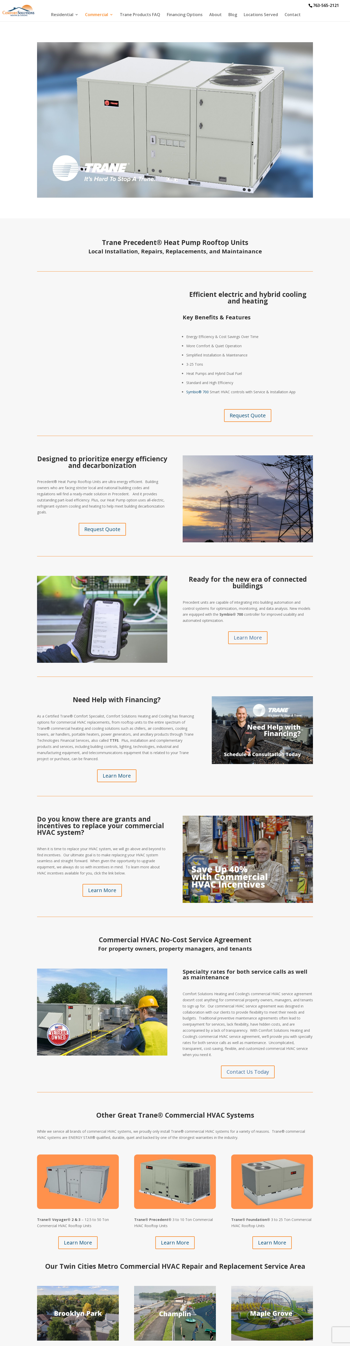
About (215, 15)
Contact (293, 15)
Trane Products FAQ (140, 15)
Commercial (96, 15)
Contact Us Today (248, 1071)
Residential (62, 15)
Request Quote (248, 415)
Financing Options (185, 15)
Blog (232, 15)
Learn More (248, 637)
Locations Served (261, 15)
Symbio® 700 (197, 391)
